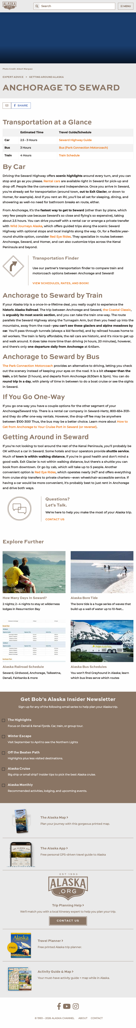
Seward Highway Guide (75, 140)
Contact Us (68, 920)
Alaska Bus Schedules (89, 667)
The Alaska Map (54, 817)
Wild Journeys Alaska (26, 226)
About (82, 1018)
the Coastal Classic (117, 310)
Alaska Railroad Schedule (23, 667)
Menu (126, 6)
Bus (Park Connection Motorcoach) (83, 147)
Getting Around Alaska (46, 77)
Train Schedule (69, 155)
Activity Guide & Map (56, 971)
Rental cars (51, 181)
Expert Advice (13, 77)
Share (21, 105)
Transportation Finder (55, 258)
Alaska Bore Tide (84, 598)
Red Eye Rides (60, 236)
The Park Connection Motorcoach (28, 366)
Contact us (54, 519)
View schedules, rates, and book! (60, 283)
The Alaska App (54, 848)
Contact (97, 1018)
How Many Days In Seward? (25, 598)
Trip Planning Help (68, 905)
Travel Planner (50, 941)
